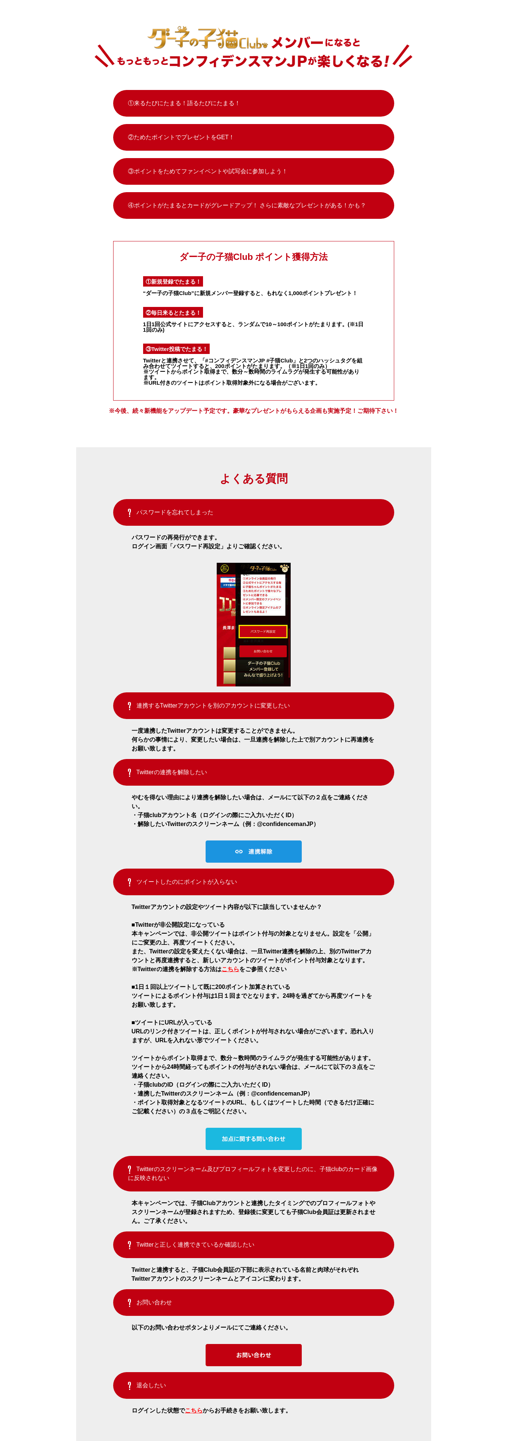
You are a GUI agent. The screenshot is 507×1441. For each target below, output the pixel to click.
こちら (230, 969)
